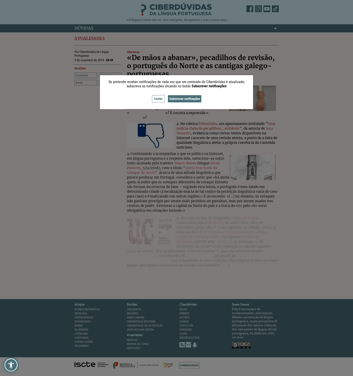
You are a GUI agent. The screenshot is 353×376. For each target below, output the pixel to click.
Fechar (158, 99)
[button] (11, 364)
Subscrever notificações (184, 99)
